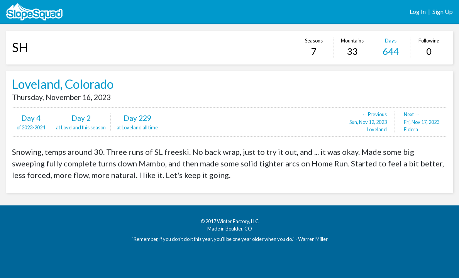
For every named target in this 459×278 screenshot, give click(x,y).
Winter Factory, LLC (238, 221)
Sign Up (442, 11)
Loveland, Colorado (62, 84)
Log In (418, 11)
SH (20, 47)
